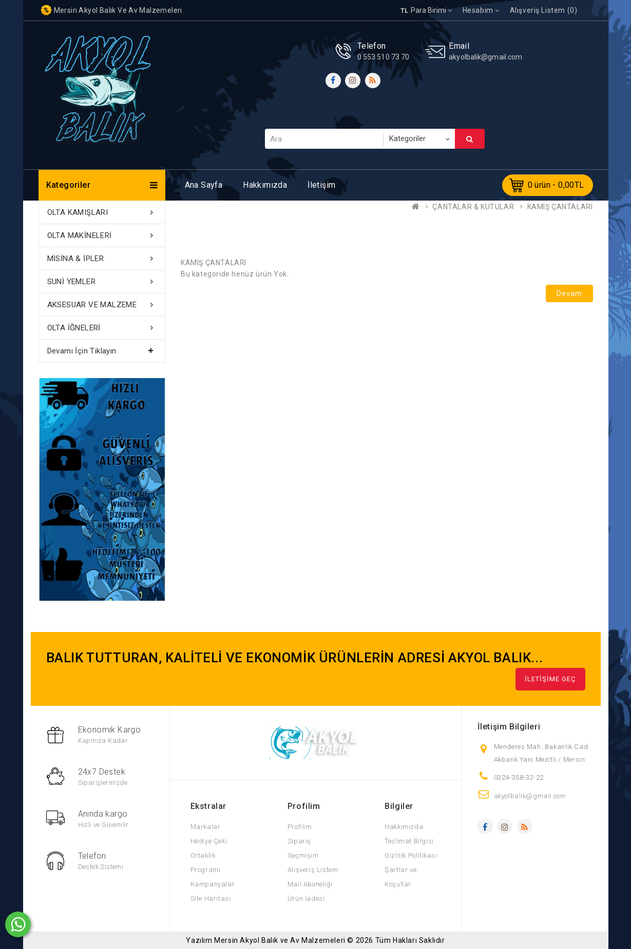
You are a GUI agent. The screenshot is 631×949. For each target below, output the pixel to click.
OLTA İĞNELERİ (74, 327)
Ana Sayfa (204, 185)
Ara (469, 139)
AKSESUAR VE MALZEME (92, 304)
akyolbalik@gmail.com (485, 57)
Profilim (300, 827)
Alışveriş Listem (313, 870)
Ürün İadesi (306, 898)
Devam (569, 293)
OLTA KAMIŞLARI (77, 212)
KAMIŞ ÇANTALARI (560, 207)
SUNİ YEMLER (71, 281)
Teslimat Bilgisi (409, 841)
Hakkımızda (265, 185)
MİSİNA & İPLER (75, 258)
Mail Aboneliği (310, 884)
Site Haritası (210, 898)
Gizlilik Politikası (411, 855)
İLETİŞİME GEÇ (550, 679)
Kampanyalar (212, 884)
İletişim (321, 185)
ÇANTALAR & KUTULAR (473, 207)
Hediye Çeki (208, 841)
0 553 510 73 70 (383, 57)
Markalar (205, 827)
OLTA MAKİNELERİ (79, 235)
